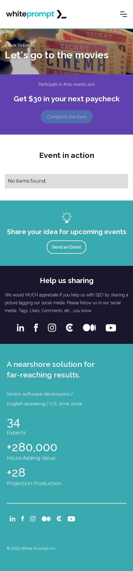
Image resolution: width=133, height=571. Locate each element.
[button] (123, 14)
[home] (36, 14)
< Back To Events (19, 45)
